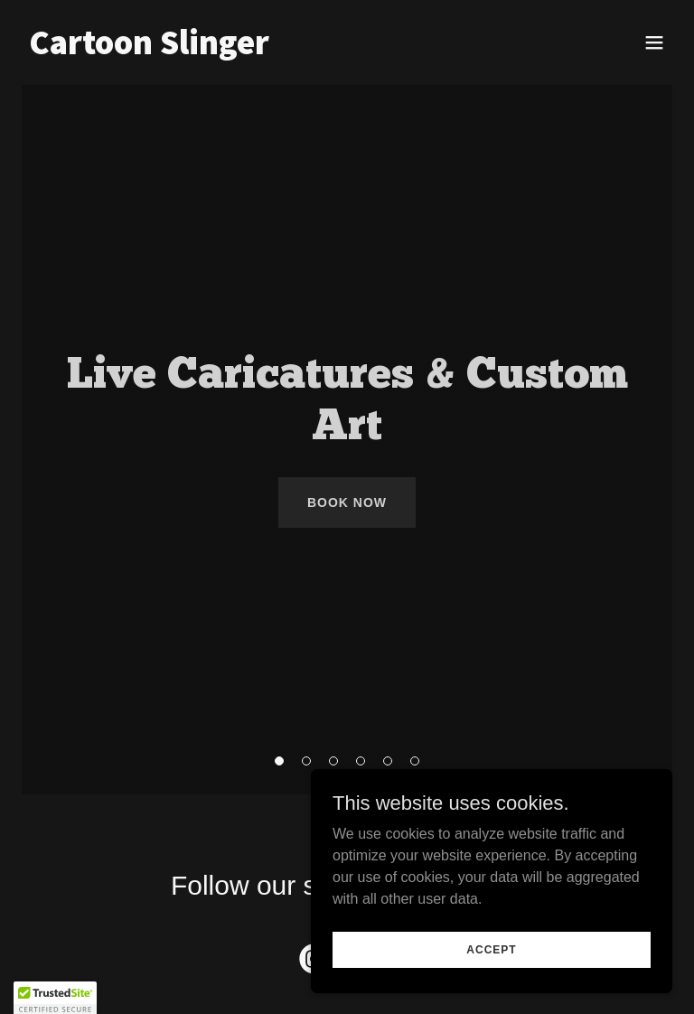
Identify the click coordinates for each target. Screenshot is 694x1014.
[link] (149, 49)
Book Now (347, 502)
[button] (654, 42)
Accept (491, 949)
